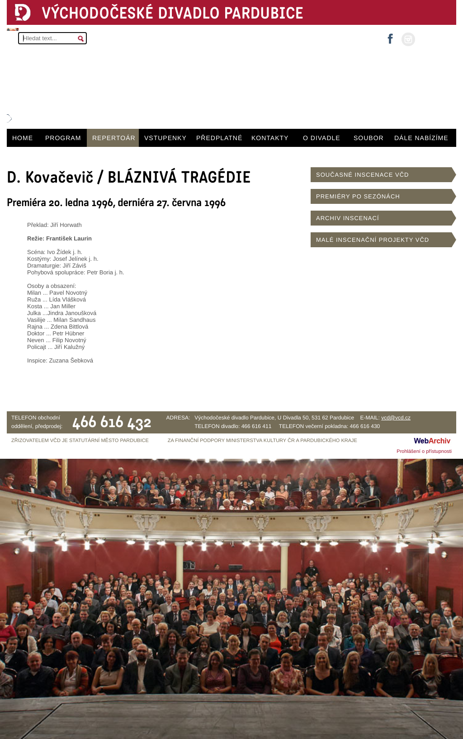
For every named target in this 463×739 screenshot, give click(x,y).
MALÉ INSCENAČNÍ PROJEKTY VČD (372, 239)
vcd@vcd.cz (396, 417)
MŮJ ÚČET (434, 38)
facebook (390, 36)
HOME (22, 137)
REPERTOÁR (114, 137)
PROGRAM (63, 137)
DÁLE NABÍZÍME (421, 137)
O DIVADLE (321, 137)
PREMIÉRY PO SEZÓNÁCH (358, 196)
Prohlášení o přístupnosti (424, 451)
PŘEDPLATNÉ (219, 137)
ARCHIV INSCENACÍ (347, 218)
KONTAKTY (269, 137)
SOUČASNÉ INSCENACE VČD (362, 174)
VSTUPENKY (165, 137)
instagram (408, 39)
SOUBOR (369, 137)
